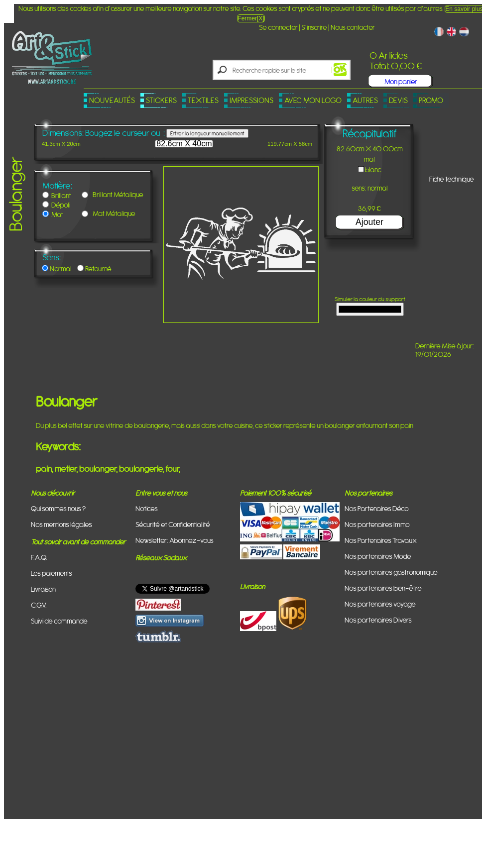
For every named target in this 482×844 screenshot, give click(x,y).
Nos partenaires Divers (378, 620)
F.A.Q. (39, 557)
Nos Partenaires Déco (377, 508)
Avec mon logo (313, 100)
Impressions (251, 100)
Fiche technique (451, 179)
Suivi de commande (59, 621)
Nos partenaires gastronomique (391, 572)
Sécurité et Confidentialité (172, 524)
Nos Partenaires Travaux (381, 540)
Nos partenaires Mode (378, 556)
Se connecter (278, 27)
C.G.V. (39, 605)
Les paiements (51, 573)
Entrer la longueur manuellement (207, 133)
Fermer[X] (251, 18)
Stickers (161, 100)
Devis (398, 100)
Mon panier (400, 81)
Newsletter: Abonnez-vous (174, 540)
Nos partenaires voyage (380, 604)
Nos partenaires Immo (377, 524)
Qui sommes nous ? (58, 508)
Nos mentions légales (61, 524)
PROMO (431, 100)
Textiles (203, 100)
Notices (146, 508)
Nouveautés (112, 100)
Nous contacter (353, 27)
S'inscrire (314, 27)
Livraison (43, 589)
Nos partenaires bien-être (383, 588)
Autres (365, 100)
